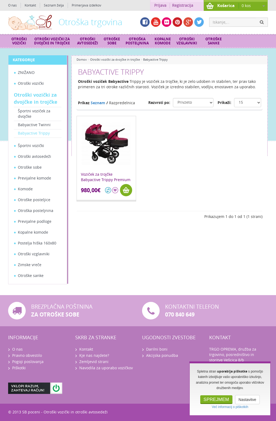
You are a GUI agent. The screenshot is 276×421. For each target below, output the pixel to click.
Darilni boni (156, 349)
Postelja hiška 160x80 (37, 243)
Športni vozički (31, 145)
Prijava (160, 5)
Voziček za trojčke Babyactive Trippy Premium (105, 177)
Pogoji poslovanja (28, 362)
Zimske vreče (29, 265)
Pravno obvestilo (27, 355)
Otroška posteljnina (137, 41)
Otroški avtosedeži (87, 41)
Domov (82, 59)
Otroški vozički (19, 41)
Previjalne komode (34, 178)
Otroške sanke (213, 41)
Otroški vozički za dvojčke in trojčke (52, 41)
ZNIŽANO (26, 72)
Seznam (98, 103)
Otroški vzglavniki (186, 41)
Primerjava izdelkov (86, 5)
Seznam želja (54, 5)
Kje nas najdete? (94, 355)
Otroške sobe (112, 41)
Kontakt (30, 5)
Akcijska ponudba (162, 355)
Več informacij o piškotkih (230, 407)
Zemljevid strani (94, 362)
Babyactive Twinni (34, 125)
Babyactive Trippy (34, 133)
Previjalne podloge (34, 221)
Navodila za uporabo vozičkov (106, 368)
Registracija (182, 5)
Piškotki (19, 368)
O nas (12, 5)
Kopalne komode (163, 41)
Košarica (226, 5)
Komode (25, 189)
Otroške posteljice (34, 200)
